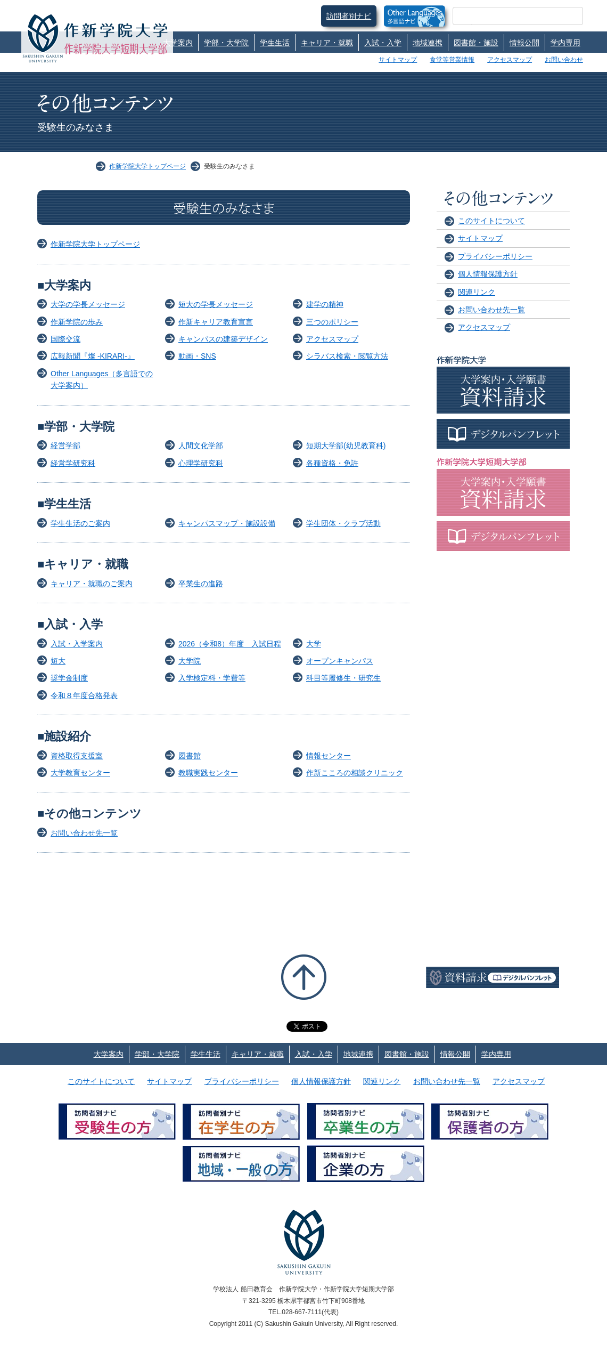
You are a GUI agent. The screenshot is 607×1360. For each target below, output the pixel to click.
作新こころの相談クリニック (354, 772)
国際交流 (65, 339)
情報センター (328, 755)
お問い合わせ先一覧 (84, 833)
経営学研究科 (73, 463)
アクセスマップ (509, 59)
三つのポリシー (332, 322)
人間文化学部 (200, 445)
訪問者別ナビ (348, 16)
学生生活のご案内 (80, 523)
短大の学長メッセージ (215, 304)
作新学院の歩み (77, 322)
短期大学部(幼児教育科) (345, 445)
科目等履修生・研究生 (343, 678)
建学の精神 (324, 304)
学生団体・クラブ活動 (343, 523)
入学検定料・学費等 (211, 678)
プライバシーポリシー (495, 256)
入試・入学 (382, 42)
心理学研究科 (200, 463)
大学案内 (178, 42)
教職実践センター (208, 772)
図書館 (189, 755)
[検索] (505, 16)
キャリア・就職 (327, 42)
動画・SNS (197, 356)
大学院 (189, 661)
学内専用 (565, 42)
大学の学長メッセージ (88, 304)
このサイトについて (491, 220)
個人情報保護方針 (488, 274)
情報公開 (524, 42)
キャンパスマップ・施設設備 (226, 523)
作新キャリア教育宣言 (215, 322)
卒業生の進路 (200, 583)
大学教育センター (80, 772)
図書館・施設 (476, 42)
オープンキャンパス (339, 661)
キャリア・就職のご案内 (92, 583)
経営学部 (65, 445)
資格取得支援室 (77, 755)
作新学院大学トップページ (147, 166)
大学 (313, 643)
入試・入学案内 (77, 643)
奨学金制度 (69, 678)
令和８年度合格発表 (84, 695)
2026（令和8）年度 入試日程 (229, 643)
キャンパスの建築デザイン (223, 339)
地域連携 (427, 42)
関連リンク (476, 292)
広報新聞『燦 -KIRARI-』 (93, 356)
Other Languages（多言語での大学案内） (102, 379)
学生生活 (275, 42)
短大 (58, 661)
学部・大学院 (226, 42)
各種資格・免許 (332, 463)
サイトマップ (398, 59)
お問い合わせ (564, 59)
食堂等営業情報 (452, 59)
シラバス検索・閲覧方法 (347, 356)
